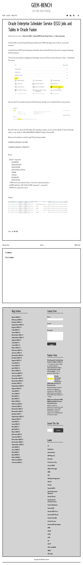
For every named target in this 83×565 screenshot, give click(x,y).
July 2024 (15, 343)
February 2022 (16, 404)
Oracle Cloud (51, 496)
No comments (60, 36)
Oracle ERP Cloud (38, 36)
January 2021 (16, 437)
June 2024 (15, 345)
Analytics (50, 449)
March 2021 (15, 432)
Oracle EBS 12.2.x (53, 511)
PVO (49, 537)
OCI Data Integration (54, 478)
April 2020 (15, 455)
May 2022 (15, 396)
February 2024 (16, 350)
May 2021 (14, 427)
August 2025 (16, 327)
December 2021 (16, 409)
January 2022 (16, 406)
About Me (14, 15)
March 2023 (15, 370)
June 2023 (15, 365)
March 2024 (15, 348)
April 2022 (15, 399)
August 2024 (16, 340)
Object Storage (52, 469)
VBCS (49, 550)
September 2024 (17, 337)
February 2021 (16, 434)
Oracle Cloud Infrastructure (52, 501)
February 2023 (16, 373)
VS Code (50, 554)
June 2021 (15, 424)
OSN (49, 528)
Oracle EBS (51, 508)
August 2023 (16, 360)
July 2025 (15, 330)
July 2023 (15, 363)
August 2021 (15, 419)
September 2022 (17, 386)
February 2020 (16, 460)
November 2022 (17, 381)
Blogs (8, 15)
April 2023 (15, 368)
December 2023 (17, 355)
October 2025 (16, 322)
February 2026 (16, 320)
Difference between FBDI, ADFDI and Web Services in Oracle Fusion (55, 401)
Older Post (77, 245)
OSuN (49, 531)
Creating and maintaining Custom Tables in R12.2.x (55, 361)
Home (3, 15)
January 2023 (16, 376)
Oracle (50, 485)
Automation (51, 452)
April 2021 (15, 429)
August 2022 (16, 388)
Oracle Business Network (53, 492)
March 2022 (15, 401)
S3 (48, 541)
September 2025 (17, 325)
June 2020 (15, 449)
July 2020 (15, 447)
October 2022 (16, 383)
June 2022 (15, 393)
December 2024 (17, 335)
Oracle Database (53, 505)
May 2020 (15, 452)
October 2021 (16, 414)
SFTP (49, 544)
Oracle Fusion (49, 36)
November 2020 (17, 442)
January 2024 (16, 353)
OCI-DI (49, 482)
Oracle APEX (51, 488)
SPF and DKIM (52, 547)
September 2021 (17, 416)
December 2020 (17, 439)
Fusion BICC (51, 465)
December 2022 (17, 378)
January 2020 (16, 462)
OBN (49, 472)
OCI (49, 475)
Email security (52, 462)
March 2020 (15, 457)
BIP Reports (51, 456)
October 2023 (16, 358)
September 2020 (17, 444)
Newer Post (6, 245)
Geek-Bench (41, 5)
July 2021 (15, 421)
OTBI (49, 534)
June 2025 (15, 332)
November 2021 (16, 411)
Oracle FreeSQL (52, 518)
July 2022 (15, 391)
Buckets (50, 459)
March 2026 (15, 317)
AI (48, 446)
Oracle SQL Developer (54, 524)
